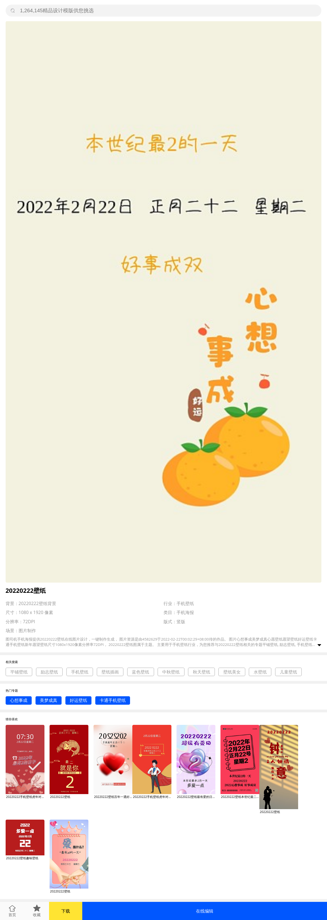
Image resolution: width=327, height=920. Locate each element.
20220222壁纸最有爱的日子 (196, 797)
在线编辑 (204, 911)
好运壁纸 (78, 700)
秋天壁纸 (201, 672)
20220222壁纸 (60, 797)
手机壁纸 (79, 672)
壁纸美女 (232, 672)
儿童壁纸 (288, 672)
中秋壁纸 (171, 672)
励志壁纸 (49, 672)
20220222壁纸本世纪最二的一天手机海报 (240, 797)
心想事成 (18, 700)
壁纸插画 (110, 672)
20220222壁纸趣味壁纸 (22, 858)
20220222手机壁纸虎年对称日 (25, 797)
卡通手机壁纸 (113, 700)
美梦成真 (48, 700)
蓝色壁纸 (140, 672)
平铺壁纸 (19, 672)
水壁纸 (260, 672)
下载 (65, 911)
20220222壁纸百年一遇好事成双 (113, 797)
